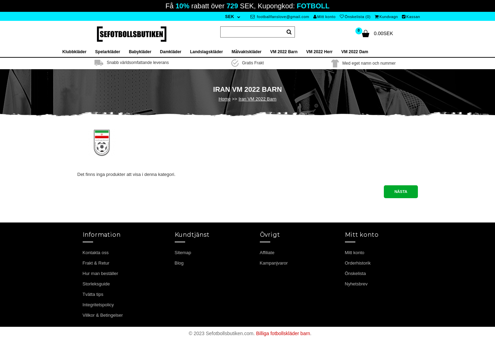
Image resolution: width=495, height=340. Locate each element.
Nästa (400, 191)
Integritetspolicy (98, 304)
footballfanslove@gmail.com (279, 17)
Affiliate (267, 252)
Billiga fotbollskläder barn (283, 333)
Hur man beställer (100, 273)
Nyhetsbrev (356, 283)
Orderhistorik (358, 263)
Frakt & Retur (96, 263)
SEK (229, 16)
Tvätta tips (93, 294)
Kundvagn (386, 17)
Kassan (411, 17)
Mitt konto (324, 17)
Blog (179, 263)
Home (224, 99)
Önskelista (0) (355, 17)
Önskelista (355, 273)
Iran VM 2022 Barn (258, 99)
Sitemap (183, 252)
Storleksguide (96, 283)
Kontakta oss (96, 252)
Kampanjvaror (274, 263)
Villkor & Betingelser (103, 315)
